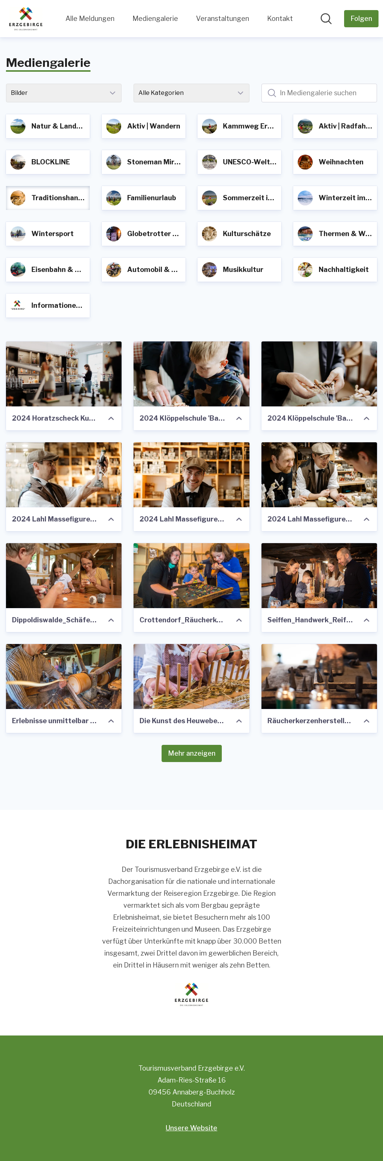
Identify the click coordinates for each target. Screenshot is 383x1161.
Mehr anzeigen (191, 753)
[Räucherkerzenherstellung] (319, 676)
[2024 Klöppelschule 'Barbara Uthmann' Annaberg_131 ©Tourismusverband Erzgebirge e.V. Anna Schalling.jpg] (191, 373)
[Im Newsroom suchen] (326, 19)
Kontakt (280, 18)
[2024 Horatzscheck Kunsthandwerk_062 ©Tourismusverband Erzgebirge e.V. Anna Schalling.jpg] (64, 373)
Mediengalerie (155, 18)
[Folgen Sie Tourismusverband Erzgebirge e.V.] (361, 18)
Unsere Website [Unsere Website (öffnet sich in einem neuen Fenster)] (191, 1128)
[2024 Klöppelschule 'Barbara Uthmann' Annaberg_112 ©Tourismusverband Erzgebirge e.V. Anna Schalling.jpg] (319, 373)
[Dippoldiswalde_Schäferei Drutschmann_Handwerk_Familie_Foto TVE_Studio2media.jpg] (64, 575)
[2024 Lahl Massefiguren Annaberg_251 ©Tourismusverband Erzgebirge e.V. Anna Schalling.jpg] (191, 474)
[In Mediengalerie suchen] (319, 93)
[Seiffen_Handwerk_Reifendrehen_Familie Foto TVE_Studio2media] (319, 575)
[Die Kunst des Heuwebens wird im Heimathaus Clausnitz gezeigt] (191, 676)
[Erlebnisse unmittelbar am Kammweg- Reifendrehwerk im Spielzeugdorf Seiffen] (64, 676)
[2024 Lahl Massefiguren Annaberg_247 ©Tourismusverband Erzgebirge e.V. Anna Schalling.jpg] (64, 474)
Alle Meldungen (89, 18)
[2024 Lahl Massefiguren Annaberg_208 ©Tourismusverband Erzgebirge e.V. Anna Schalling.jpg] (319, 474)
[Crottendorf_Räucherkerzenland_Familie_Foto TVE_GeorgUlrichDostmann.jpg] (191, 575)
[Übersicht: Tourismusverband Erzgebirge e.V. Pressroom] (25, 18)
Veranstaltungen (222, 18)
